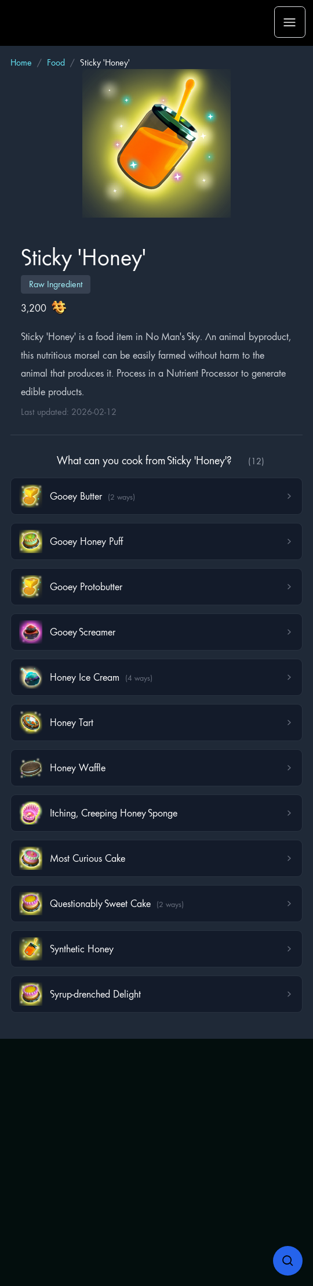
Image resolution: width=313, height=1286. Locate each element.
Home (21, 62)
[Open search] (288, 1261)
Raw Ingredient (56, 284)
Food (56, 62)
